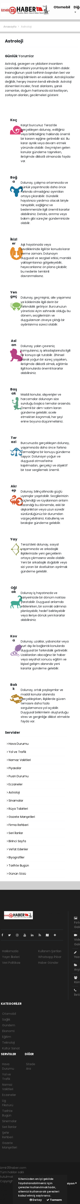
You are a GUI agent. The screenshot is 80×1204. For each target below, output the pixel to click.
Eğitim (6, 1037)
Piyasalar (14, 768)
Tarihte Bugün (18, 865)
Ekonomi (8, 1031)
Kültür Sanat (11, 1048)
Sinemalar (9, 1121)
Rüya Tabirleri (17, 809)
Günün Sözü (16, 873)
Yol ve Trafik (16, 752)
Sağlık (6, 1019)
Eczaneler (15, 784)
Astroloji (26, 27)
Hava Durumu (18, 744)
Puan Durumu (18, 776)
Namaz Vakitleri (19, 760)
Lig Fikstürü (7, 1102)
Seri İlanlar (15, 833)
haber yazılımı (10, 1185)
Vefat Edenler (17, 849)
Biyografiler (16, 857)
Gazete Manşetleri (21, 817)
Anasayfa (10, 27)
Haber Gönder (48, 963)
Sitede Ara (30, 1066)
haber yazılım (9, 1194)
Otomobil (62, 7)
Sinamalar (15, 800)
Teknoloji (8, 1042)
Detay (36, 1200)
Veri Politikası (11, 963)
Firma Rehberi (17, 825)
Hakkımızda (10, 951)
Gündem (8, 1025)
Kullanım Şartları (49, 951)
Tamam (54, 1200)
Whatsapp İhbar (49, 957)
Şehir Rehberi (7, 1135)
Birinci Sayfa (16, 841)
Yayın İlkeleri (10, 957)
